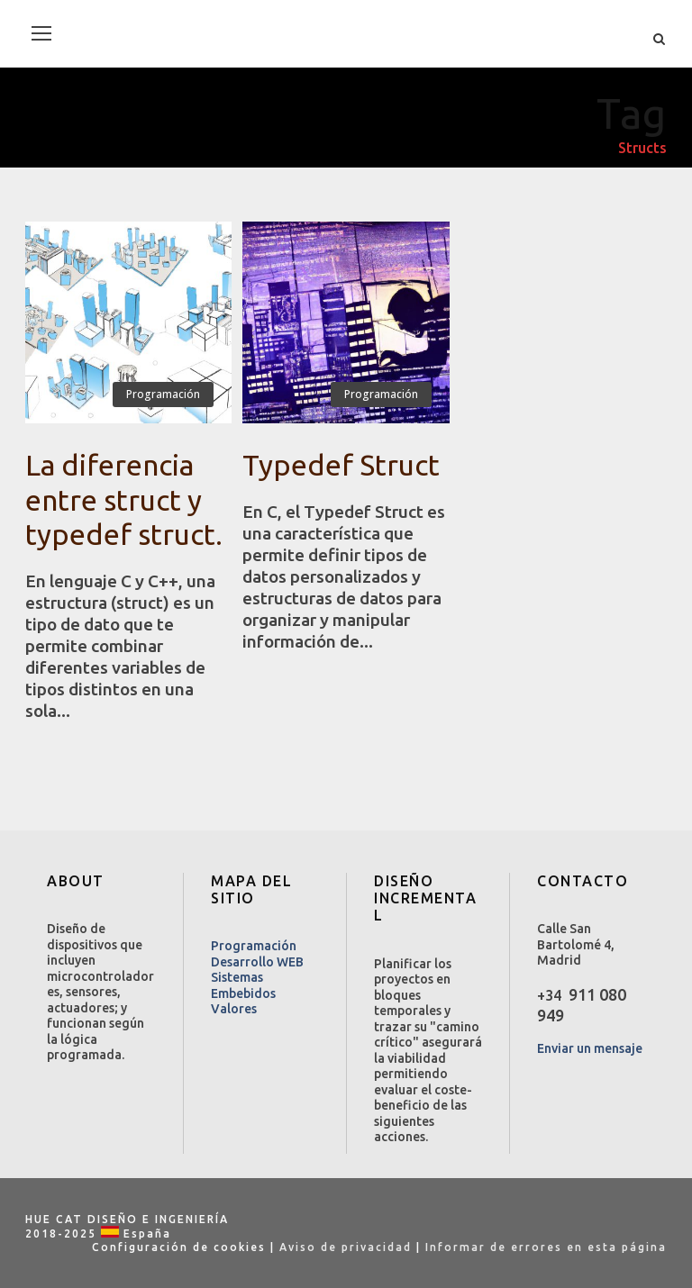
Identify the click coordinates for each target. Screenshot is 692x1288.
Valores (234, 1009)
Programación (163, 394)
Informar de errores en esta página (546, 1247)
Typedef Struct (341, 465)
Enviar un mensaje (589, 1048)
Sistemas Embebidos (243, 985)
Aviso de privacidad (345, 1247)
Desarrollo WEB (257, 962)
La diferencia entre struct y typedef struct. (124, 499)
